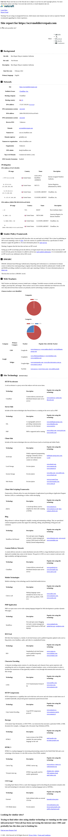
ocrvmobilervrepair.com (26, 128)
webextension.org (52, 766)
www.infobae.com (52, 653)
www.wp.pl (62, 538)
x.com (48, 457)
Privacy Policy (33, 835)
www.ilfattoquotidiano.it (38, 356)
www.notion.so (51, 397)
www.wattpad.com (52, 624)
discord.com (50, 400)
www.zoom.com (51, 598)
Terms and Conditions (44, 835)
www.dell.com (60, 473)
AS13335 (22, 109)
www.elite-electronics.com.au (52, 362)
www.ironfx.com (51, 432)
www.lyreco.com (43, 369)
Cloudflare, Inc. (23, 91)
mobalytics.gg (51, 626)
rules (22, 240)
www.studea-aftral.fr (47, 349)
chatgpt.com (50, 771)
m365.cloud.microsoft (53, 809)
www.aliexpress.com (53, 805)
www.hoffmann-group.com (54, 422)
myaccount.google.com (53, 807)
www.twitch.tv (51, 426)
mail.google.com (51, 738)
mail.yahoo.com (51, 775)
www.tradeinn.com (36, 358)
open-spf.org (43, 242)
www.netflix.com (52, 683)
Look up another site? (9, 28)
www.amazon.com (52, 687)
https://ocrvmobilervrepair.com (28, 87)
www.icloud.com (51, 475)
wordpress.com (60, 626)
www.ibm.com (51, 473)
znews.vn (58, 764)
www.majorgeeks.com (37, 362)
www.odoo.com (51, 593)
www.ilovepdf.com (52, 569)
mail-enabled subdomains (43, 252)
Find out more (5, 830)
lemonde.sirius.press (52, 799)
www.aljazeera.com (52, 538)
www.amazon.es (51, 506)
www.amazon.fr (51, 468)
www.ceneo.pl (51, 483)
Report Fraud (4, 12)
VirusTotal (31, 104)
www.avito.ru (51, 764)
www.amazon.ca (51, 710)
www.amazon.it (51, 714)
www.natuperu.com (52, 595)
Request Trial (13, 830)
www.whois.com (51, 430)
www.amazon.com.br (53, 712)
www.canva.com (51, 571)
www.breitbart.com (50, 356)
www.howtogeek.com (53, 481)
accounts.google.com (53, 740)
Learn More (4, 10)
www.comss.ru (51, 651)
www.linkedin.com (52, 424)
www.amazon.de (51, 466)
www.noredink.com (52, 540)
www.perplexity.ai (52, 567)
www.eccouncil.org (52, 479)
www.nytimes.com (52, 655)
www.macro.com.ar (36, 364)
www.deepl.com (51, 464)
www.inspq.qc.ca (35, 349)
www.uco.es (34, 369)
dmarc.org (4, 270)
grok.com (58, 397)
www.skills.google (54, 369)
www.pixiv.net (61, 430)
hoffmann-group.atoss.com (54, 455)
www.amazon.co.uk (52, 509)
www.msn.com (51, 685)
